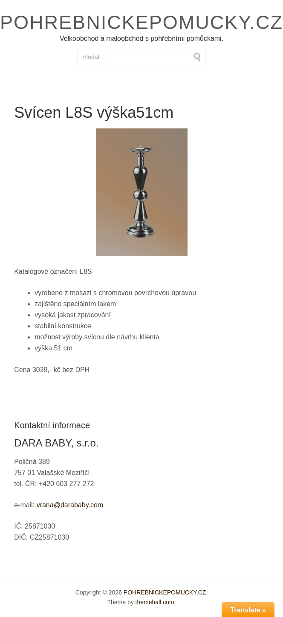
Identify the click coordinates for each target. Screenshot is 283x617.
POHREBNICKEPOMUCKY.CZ (141, 22)
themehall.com (155, 602)
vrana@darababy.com (70, 505)
